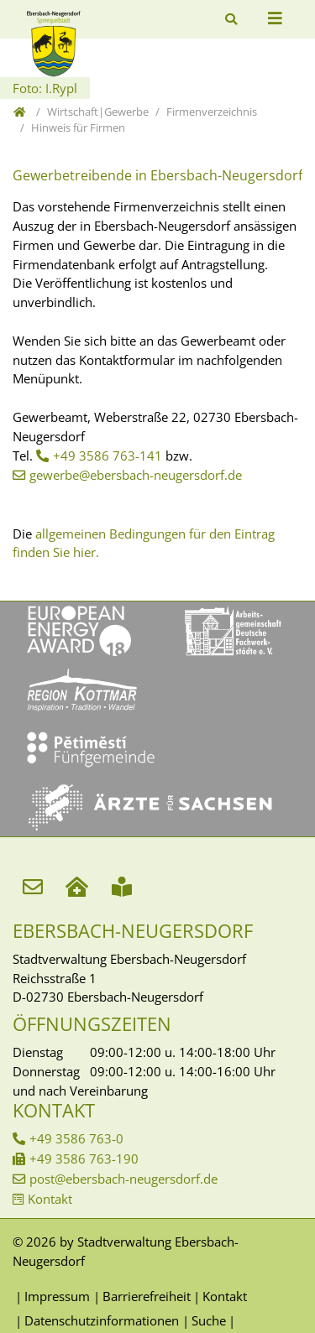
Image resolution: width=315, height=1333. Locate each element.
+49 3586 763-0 (76, 1138)
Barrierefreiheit (146, 1296)
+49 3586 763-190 (84, 1158)
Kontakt (50, 1198)
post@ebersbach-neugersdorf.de (123, 1178)
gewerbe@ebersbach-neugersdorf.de (135, 474)
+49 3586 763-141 (107, 455)
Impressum (57, 1296)
